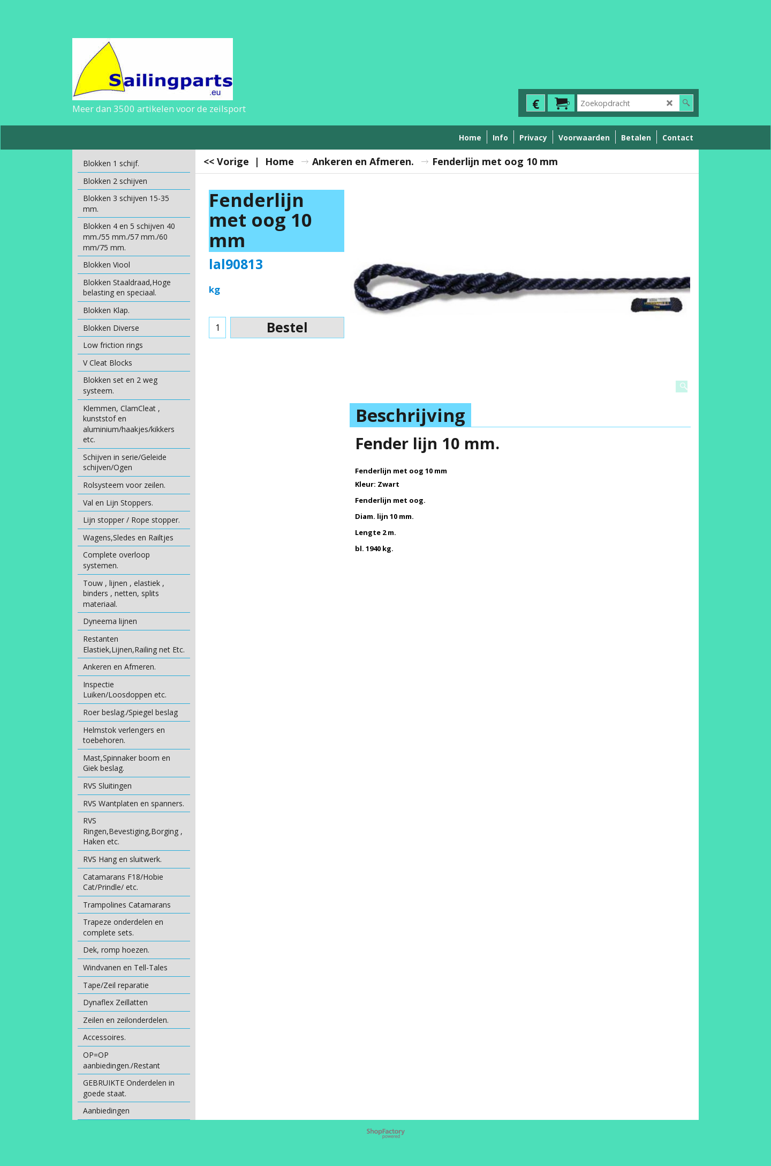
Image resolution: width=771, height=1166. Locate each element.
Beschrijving (410, 415)
